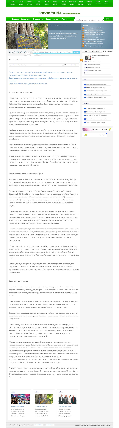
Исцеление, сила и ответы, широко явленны (96, 97)
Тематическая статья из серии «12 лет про (95, 122)
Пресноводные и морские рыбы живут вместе (96, 90)
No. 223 (24, 65)
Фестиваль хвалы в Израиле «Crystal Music (95, 111)
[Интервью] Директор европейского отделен (96, 94)
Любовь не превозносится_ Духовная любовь (96, 115)
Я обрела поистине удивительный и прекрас (96, 87)
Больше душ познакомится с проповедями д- (96, 84)
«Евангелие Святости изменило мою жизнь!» (96, 119)
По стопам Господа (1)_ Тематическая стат (95, 108)
